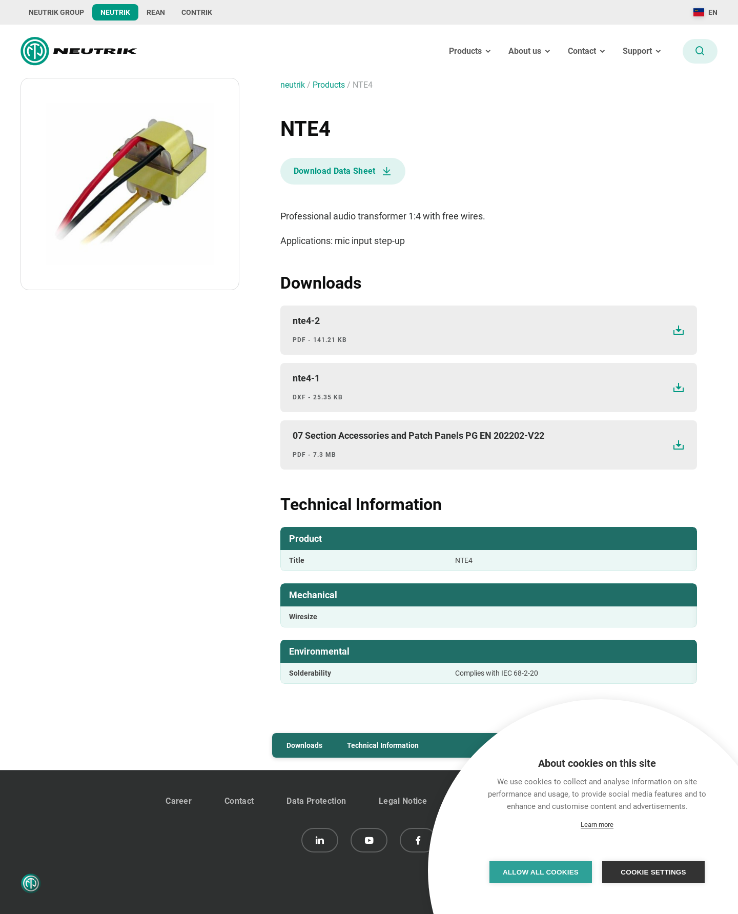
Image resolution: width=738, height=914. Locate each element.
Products (330, 85)
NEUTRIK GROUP (56, 12)
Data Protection (316, 801)
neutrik (293, 85)
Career (179, 801)
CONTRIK (196, 12)
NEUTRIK (115, 12)
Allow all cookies (541, 872)
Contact (239, 801)
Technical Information (383, 745)
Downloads (304, 745)
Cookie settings (653, 872)
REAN (156, 12)
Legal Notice (403, 801)
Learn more (597, 824)
